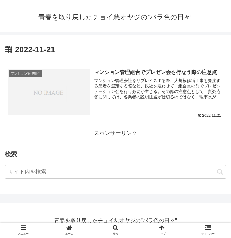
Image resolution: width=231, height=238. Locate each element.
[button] (220, 171)
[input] (115, 172)
